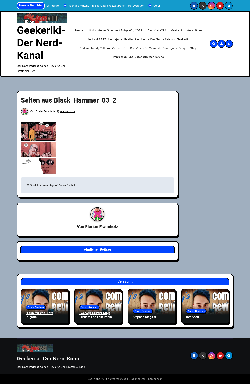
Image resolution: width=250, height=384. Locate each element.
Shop (193, 48)
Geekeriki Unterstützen (186, 30)
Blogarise (134, 379)
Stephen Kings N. (145, 317)
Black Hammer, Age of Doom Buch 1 (50, 185)
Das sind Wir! (156, 30)
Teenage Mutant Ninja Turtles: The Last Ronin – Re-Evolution (97, 317)
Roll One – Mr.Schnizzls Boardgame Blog (157, 48)
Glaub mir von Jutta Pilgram (39, 315)
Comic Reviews (35, 307)
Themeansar (154, 379)
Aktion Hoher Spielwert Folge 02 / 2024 (115, 30)
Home (79, 30)
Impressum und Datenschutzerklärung (138, 57)
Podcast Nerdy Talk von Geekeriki (102, 48)
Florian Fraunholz (45, 111)
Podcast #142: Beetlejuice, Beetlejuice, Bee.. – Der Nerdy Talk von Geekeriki (138, 39)
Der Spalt (192, 317)
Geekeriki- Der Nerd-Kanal (41, 43)
